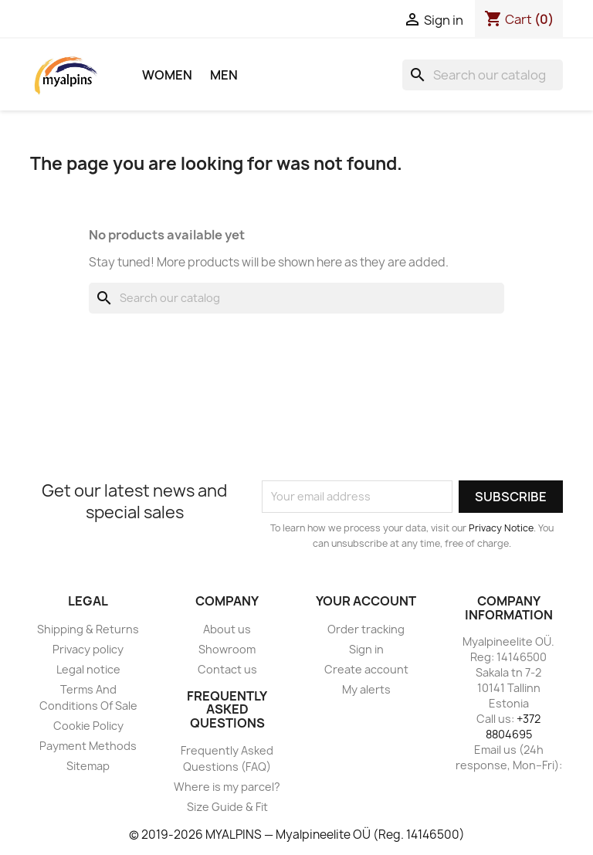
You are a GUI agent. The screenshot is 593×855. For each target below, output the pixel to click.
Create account (366, 669)
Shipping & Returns (88, 629)
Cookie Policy (88, 725)
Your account (366, 600)
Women (167, 74)
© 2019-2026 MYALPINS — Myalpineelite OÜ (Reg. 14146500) (297, 834)
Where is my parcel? (227, 786)
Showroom (227, 649)
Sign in (366, 649)
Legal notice (88, 669)
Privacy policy (88, 649)
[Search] (482, 74)
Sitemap (88, 765)
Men (224, 74)
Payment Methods (88, 745)
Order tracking (366, 629)
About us (227, 629)
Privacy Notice (501, 527)
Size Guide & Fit (227, 806)
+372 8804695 (513, 726)
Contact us (227, 669)
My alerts (366, 689)
